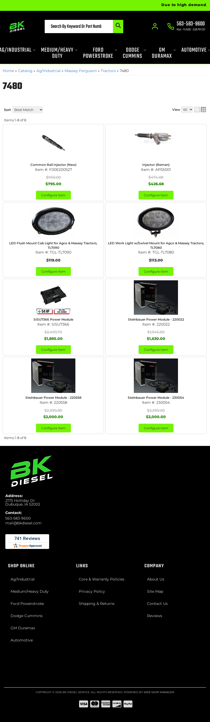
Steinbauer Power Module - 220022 (156, 319)
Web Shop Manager (159, 692)
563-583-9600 (18, 518)
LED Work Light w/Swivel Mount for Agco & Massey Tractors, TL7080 (156, 245)
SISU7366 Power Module (53, 319)
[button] (83, 26)
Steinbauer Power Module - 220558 (53, 398)
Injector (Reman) (156, 165)
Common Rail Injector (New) (53, 165)
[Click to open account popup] (155, 26)
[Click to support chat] (186, 26)
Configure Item (53, 195)
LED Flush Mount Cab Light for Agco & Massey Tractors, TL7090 (53, 245)
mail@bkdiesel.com (23, 523)
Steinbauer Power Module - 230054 (156, 398)
